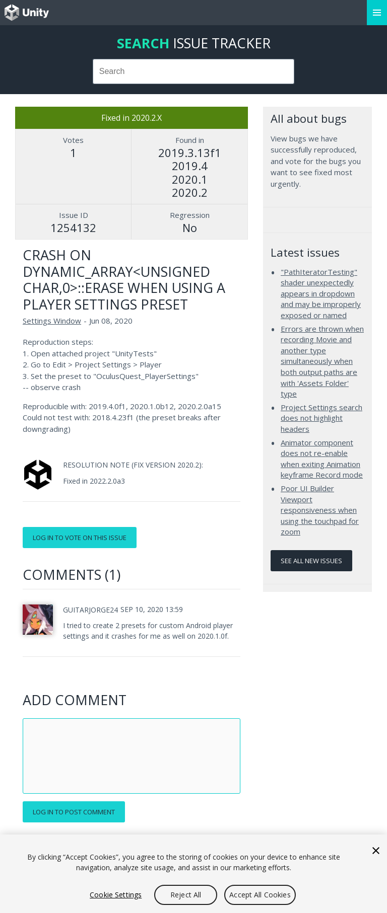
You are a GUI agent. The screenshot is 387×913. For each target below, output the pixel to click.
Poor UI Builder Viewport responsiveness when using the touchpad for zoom (320, 510)
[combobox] (193, 71)
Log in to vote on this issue (79, 537)
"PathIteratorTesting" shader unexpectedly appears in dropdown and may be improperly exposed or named (321, 293)
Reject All (185, 894)
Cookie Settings (116, 894)
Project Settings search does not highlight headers (321, 418)
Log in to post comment (74, 811)
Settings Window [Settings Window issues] (52, 321)
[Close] (376, 851)
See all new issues (311, 560)
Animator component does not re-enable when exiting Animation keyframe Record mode (322, 458)
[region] (193, 873)
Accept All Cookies (260, 894)
